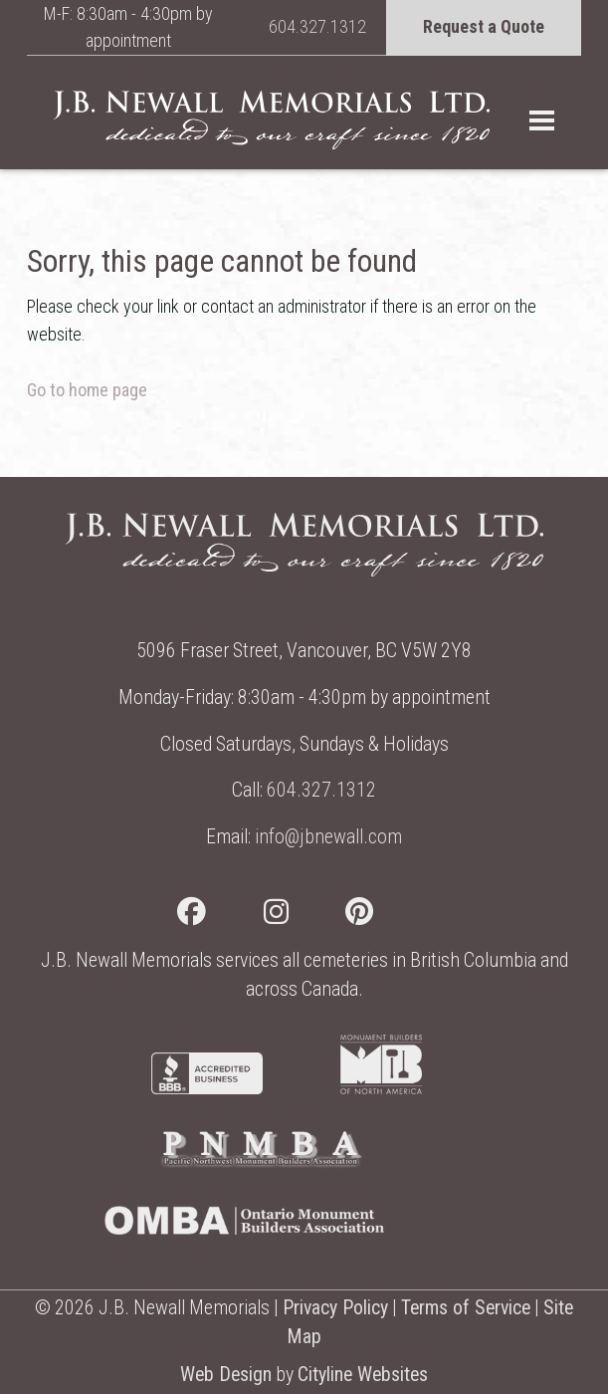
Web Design (226, 1374)
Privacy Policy (335, 1307)
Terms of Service (465, 1307)
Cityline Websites (363, 1374)
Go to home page (87, 389)
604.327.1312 (317, 26)
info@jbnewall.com (328, 836)
